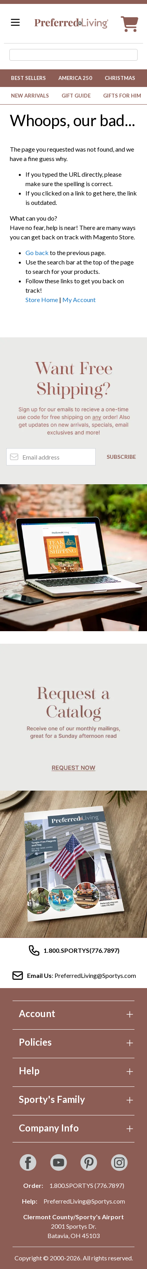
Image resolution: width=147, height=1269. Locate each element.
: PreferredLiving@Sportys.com (73, 975)
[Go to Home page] (71, 23)
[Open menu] (15, 22)
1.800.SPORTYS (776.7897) (86, 1185)
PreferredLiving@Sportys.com (84, 1201)
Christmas (120, 78)
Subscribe (121, 456)
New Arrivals (30, 95)
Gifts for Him (122, 95)
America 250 (75, 78)
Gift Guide (76, 95)
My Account (79, 299)
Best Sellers (28, 78)
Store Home (41, 299)
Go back (37, 252)
